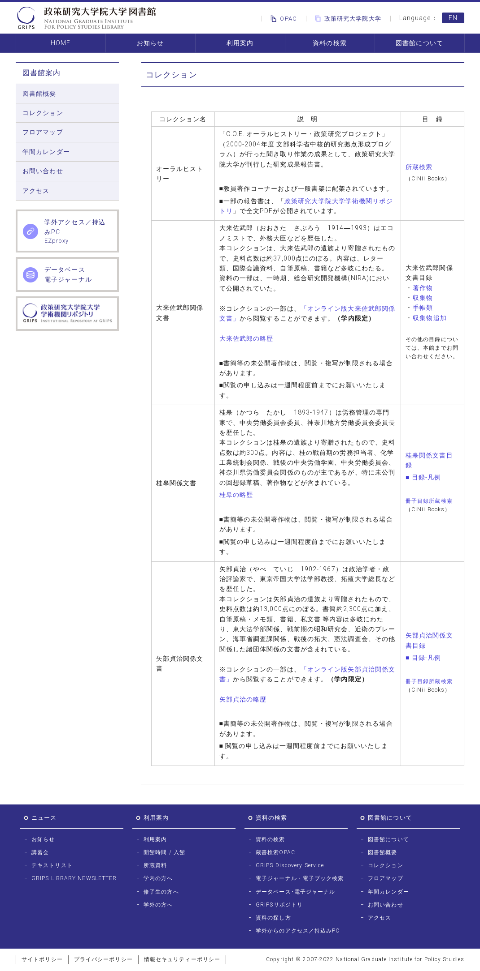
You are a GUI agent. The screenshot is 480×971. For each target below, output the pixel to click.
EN (453, 17)
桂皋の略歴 (236, 494)
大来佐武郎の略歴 (246, 338)
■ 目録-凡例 (423, 477)
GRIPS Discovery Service (290, 865)
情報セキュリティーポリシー (182, 959)
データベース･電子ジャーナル (295, 892)
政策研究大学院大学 (346, 18)
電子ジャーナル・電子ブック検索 (300, 878)
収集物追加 (430, 317)
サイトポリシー (42, 959)
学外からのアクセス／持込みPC (298, 931)
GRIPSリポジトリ (279, 905)
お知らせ (150, 43)
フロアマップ (42, 132)
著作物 (423, 287)
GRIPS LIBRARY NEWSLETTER (74, 878)
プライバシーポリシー (103, 959)
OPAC (282, 18)
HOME (60, 43)
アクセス (35, 190)
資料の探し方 (273, 918)
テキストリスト (52, 865)
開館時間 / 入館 (164, 852)
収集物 (423, 297)
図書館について (419, 43)
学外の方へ (158, 905)
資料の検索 (330, 43)
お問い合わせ (42, 171)
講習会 (40, 852)
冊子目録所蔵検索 (429, 501)
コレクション (42, 112)
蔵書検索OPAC (275, 852)
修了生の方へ (161, 892)
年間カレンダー (46, 151)
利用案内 (240, 43)
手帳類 (423, 307)
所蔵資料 (155, 865)
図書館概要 (39, 93)
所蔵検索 (419, 167)
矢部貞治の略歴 (243, 699)
